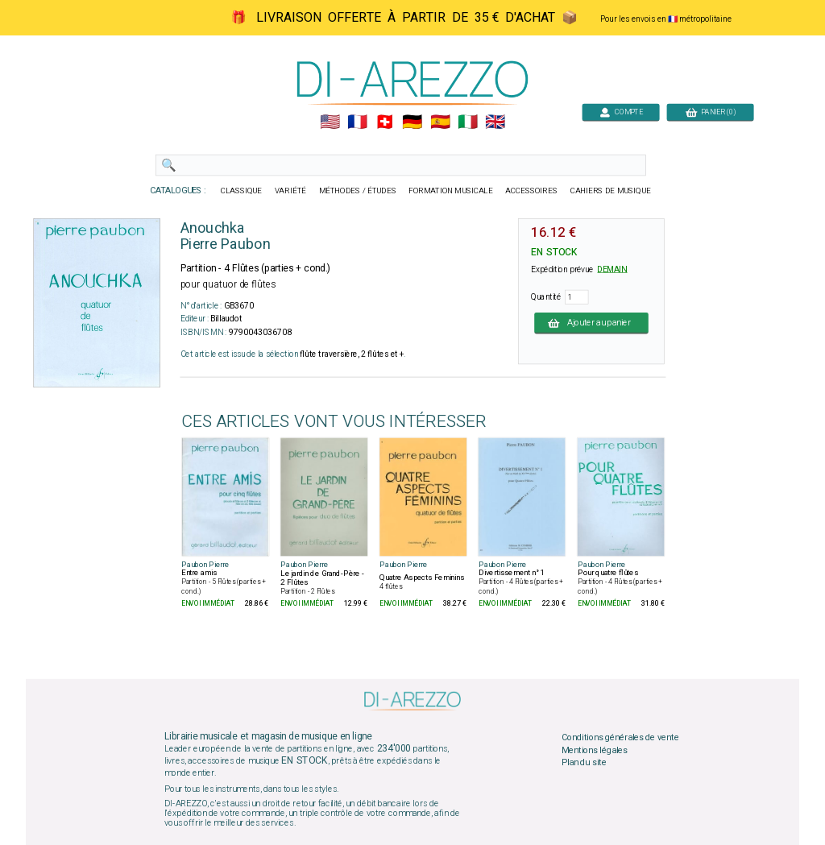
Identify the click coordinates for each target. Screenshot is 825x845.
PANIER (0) (711, 111)
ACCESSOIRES (531, 191)
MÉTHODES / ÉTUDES (357, 191)
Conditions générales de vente (620, 737)
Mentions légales (595, 750)
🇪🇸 (440, 122)
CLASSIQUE (242, 191)
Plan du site (584, 762)
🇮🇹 (468, 122)
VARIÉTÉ (290, 191)
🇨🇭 (385, 122)
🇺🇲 (330, 122)
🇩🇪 (412, 122)
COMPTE (621, 111)
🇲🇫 (357, 122)
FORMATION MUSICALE (450, 191)
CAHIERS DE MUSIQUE (610, 191)
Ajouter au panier (591, 323)
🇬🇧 (495, 122)
